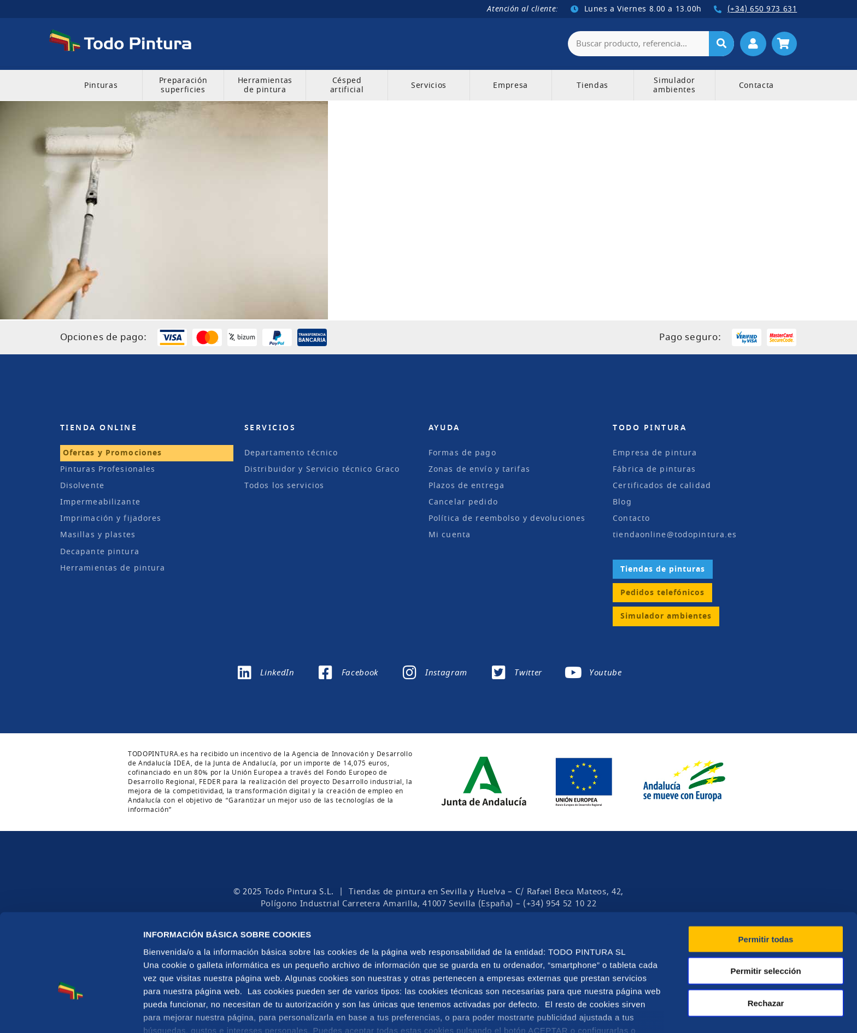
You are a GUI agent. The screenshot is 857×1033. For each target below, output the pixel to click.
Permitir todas (766, 873)
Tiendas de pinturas (662, 568)
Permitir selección (765, 905)
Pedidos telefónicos (662, 592)
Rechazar (766, 937)
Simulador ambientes (666, 615)
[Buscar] (721, 43)
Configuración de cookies (606, 1011)
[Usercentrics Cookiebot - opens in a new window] (71, 1012)
